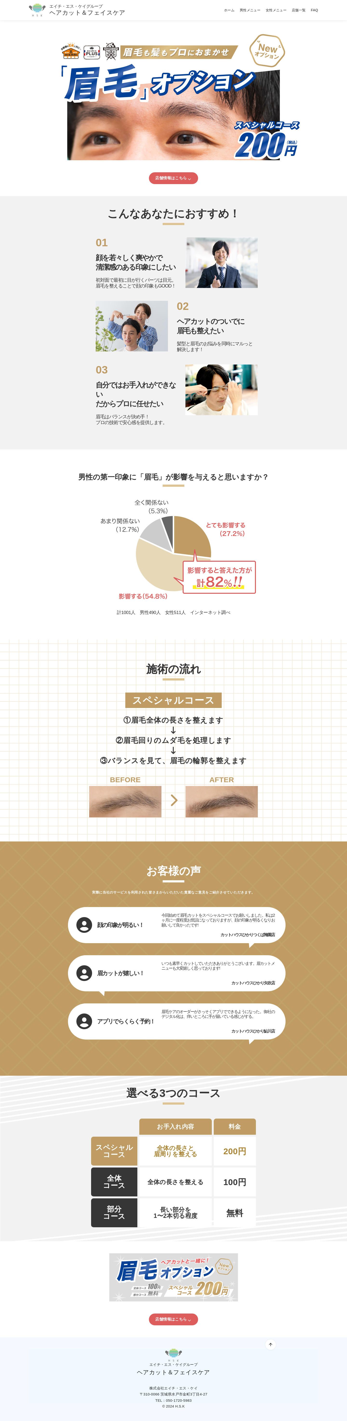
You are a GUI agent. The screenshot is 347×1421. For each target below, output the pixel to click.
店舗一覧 (299, 10)
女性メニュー (276, 10)
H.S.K (180, 1406)
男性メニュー (250, 10)
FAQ (314, 10)
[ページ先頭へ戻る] (270, 1344)
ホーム (229, 10)
